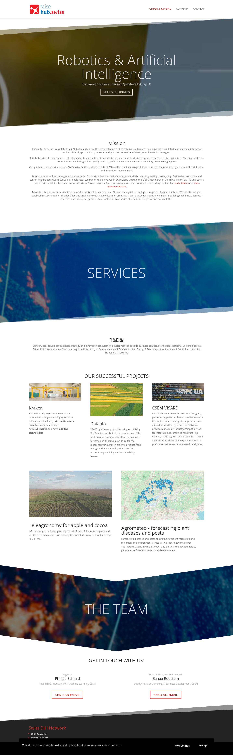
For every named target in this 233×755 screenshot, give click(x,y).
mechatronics (181, 183)
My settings (182, 745)
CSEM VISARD (165, 408)
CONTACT (198, 9)
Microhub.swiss (39, 737)
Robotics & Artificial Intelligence (116, 75)
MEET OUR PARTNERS (116, 101)
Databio (98, 424)
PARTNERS (182, 9)
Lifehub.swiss (38, 733)
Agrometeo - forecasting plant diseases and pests (155, 530)
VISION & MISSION (160, 9)
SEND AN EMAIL (67, 694)
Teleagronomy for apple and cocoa (68, 525)
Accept (203, 745)
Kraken (36, 408)
